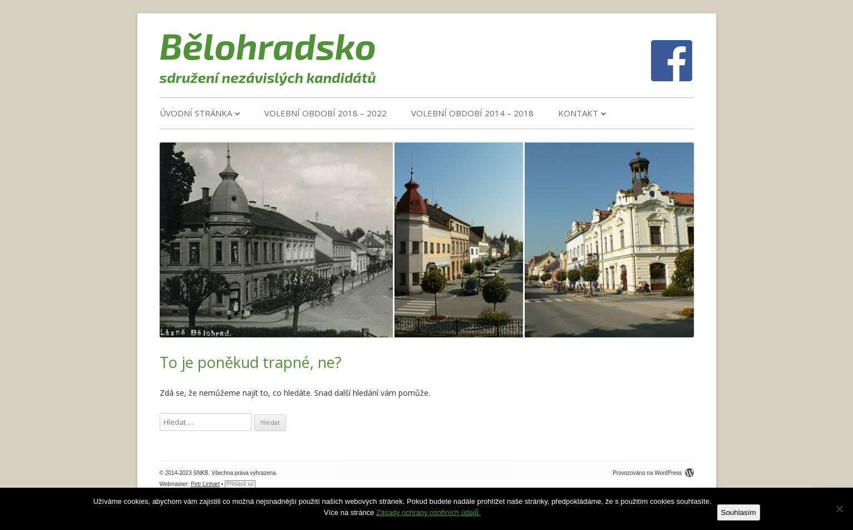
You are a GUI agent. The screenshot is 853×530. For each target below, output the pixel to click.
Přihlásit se (240, 484)
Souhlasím (738, 512)
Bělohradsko (268, 45)
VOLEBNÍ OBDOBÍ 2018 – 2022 (325, 113)
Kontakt (578, 113)
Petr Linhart (205, 484)
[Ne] (839, 508)
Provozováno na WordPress (653, 473)
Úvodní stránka (196, 113)
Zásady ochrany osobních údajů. (428, 512)
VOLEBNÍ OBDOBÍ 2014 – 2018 (472, 113)
